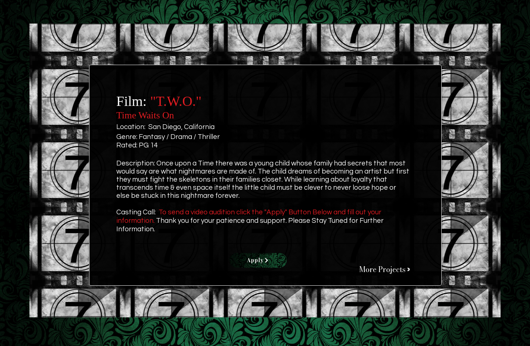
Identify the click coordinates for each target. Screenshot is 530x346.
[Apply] (258, 260)
